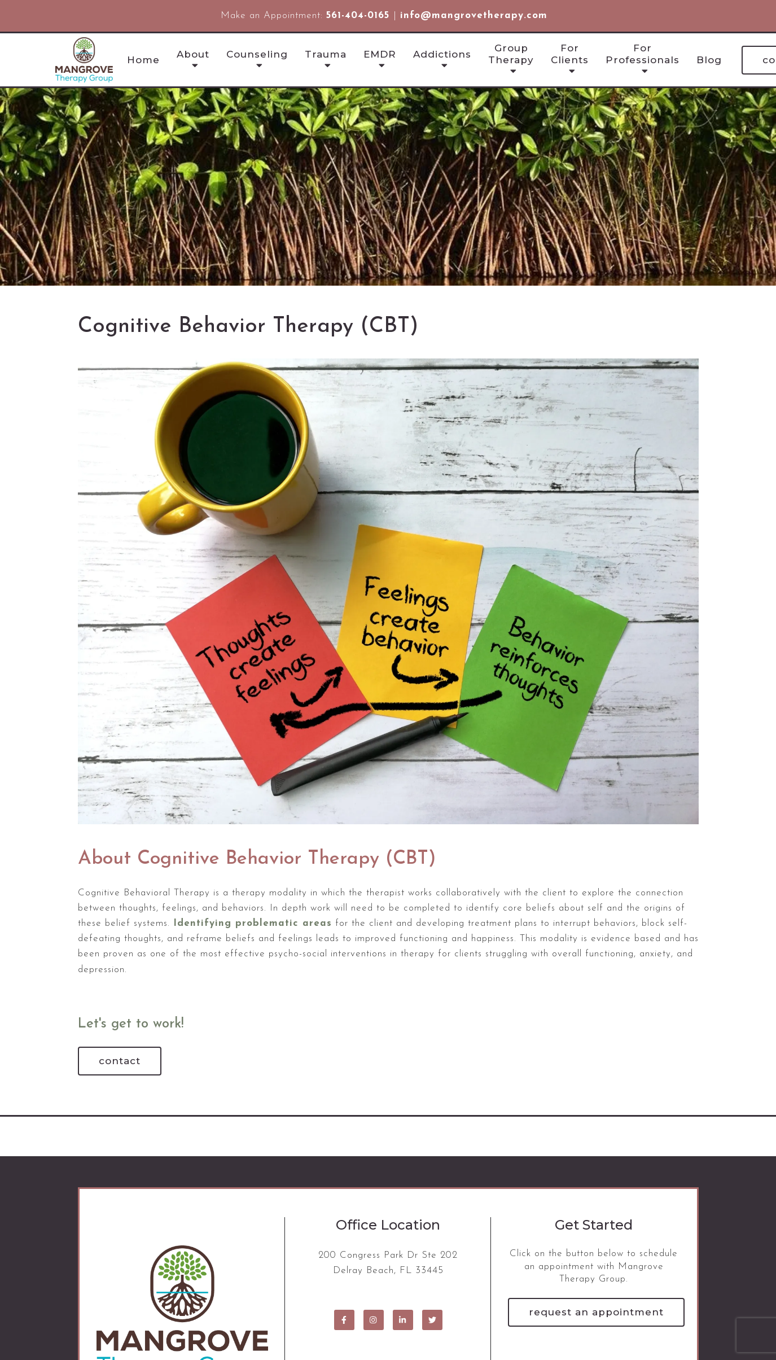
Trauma (326, 54)
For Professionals (642, 53)
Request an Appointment (596, 1312)
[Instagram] (373, 1320)
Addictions (442, 54)
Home (143, 59)
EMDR (379, 54)
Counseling (257, 54)
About (193, 54)
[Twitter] (432, 1320)
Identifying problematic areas (252, 923)
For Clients (570, 53)
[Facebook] (344, 1320)
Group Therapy (511, 53)
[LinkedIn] (403, 1320)
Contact (120, 1060)
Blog (709, 59)
